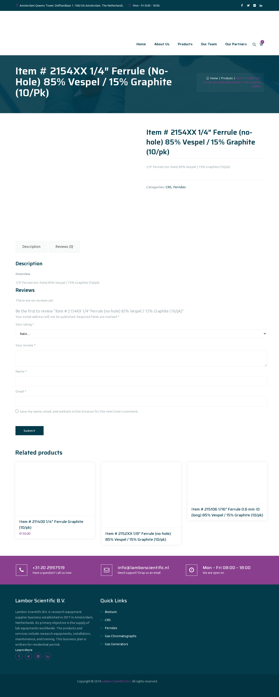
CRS (169, 187)
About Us (157, 44)
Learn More (23, 650)
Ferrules (179, 187)
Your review (25, 345)
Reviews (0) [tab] (64, 247)
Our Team (204, 44)
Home (136, 44)
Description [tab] (31, 247)
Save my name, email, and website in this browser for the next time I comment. (79, 411)
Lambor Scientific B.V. (116, 681)
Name (21, 371)
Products (180, 44)
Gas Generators (116, 644)
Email (20, 391)
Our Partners (231, 44)
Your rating (24, 324)
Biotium (111, 612)
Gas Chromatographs (120, 636)
